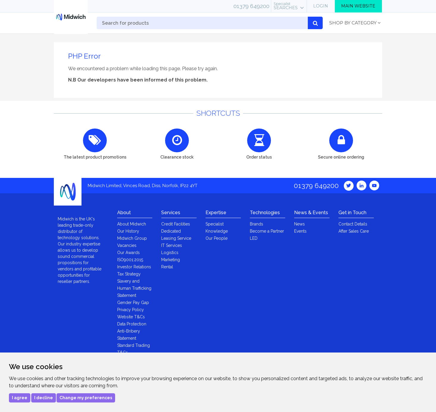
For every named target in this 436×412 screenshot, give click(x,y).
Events (300, 231)
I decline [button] (43, 397)
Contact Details (352, 224)
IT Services (171, 245)
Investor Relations (134, 266)
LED (254, 238)
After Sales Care (353, 231)
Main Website (358, 6)
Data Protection (131, 324)
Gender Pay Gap (133, 302)
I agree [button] (19, 397)
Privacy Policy (130, 309)
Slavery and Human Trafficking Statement (134, 288)
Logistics (169, 252)
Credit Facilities (175, 224)
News (299, 224)
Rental (167, 266)
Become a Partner (267, 231)
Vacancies (127, 245)
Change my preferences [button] (85, 397)
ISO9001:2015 (130, 259)
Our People (217, 238)
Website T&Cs (131, 316)
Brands (256, 224)
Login (320, 6)
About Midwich (131, 224)
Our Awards (128, 252)
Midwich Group (132, 238)
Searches (286, 5)
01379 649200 (251, 6)
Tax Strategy (129, 274)
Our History (128, 231)
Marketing (170, 259)
